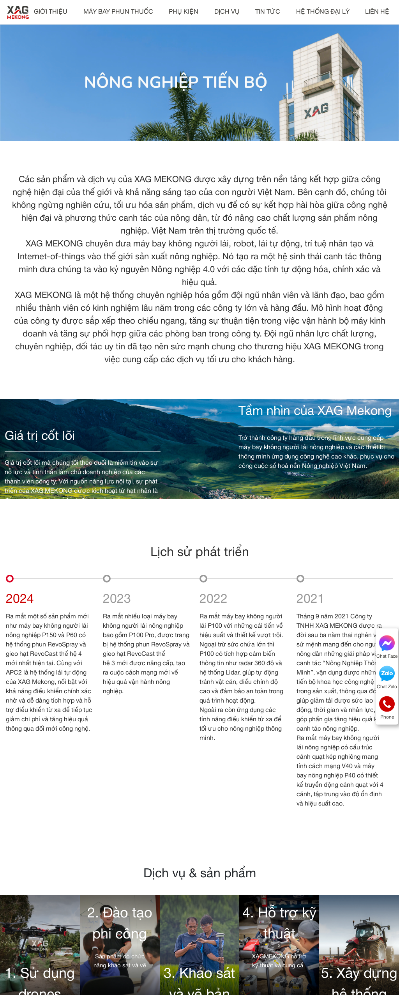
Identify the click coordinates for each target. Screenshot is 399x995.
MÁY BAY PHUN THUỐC (118, 12)
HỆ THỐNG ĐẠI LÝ (323, 12)
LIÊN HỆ (377, 12)
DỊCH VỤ (227, 12)
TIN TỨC (267, 12)
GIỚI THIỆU (50, 12)
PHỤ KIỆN (183, 12)
